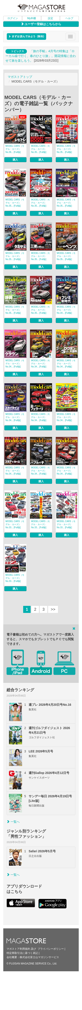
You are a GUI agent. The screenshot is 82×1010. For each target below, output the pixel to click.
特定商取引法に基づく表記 (22, 953)
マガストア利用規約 (18, 948)
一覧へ (13, 821)
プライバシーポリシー (51, 948)
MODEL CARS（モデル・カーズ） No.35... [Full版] (40, 149)
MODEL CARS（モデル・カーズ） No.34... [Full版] (66, 310)
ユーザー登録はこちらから (41, 24)
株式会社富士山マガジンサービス (39, 957)
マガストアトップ (20, 77)
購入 (15, 159)
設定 (50, 18)
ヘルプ (69, 18)
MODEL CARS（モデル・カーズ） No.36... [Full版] (14, 149)
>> (53, 609)
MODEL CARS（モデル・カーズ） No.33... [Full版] (14, 524)
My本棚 (31, 18)
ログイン (12, 18)
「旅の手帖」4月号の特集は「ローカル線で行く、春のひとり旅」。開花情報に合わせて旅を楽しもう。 (40, 55)
